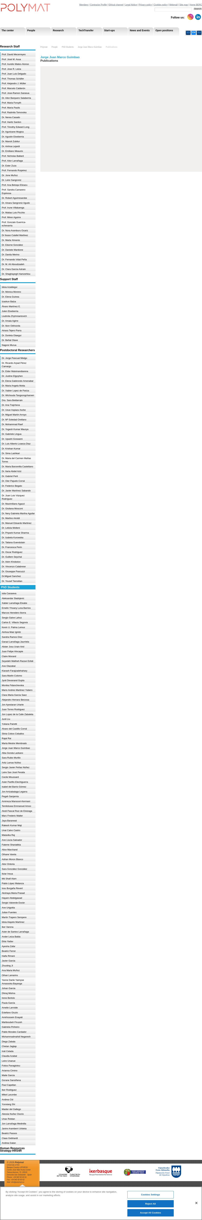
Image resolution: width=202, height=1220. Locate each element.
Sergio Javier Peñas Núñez (16, 767)
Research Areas (10, 38)
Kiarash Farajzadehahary (14, 670)
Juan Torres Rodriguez (13, 709)
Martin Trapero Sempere (14, 917)
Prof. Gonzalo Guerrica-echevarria (14, 224)
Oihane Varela (9, 854)
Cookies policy (161, 5)
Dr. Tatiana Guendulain (13, 542)
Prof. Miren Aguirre (11, 217)
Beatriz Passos (9, 1133)
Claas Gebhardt (10, 1138)
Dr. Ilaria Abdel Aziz (11, 471)
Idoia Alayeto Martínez (13, 922)
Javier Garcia (8, 960)
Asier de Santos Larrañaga (15, 931)
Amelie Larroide (10, 1007)
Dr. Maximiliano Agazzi (13, 503)
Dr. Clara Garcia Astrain (14, 269)
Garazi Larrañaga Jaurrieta (15, 641)
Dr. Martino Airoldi (11, 518)
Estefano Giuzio (10, 1012)
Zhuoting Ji (7, 965)
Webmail (173, 5)
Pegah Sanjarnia (10, 796)
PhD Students (79, 38)
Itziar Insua (7, 873)
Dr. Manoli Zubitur (11, 141)
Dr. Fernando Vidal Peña (14, 259)
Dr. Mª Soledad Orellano (14, 419)
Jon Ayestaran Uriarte (13, 704)
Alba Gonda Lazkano (12, 753)
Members (83, 5)
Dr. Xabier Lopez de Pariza (15, 390)
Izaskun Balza (9, 301)
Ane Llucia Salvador (12, 840)
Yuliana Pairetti (9, 724)
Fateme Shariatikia (11, 844)
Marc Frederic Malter (12, 815)
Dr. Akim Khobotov (11, 561)
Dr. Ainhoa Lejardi (11, 146)
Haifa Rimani (8, 956)
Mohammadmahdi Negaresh (16, 1036)
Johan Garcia (8, 988)
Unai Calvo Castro (11, 830)
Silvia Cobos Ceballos (13, 733)
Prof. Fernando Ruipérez (14, 170)
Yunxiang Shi (8, 1104)
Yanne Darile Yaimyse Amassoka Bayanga (13, 982)
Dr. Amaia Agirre (10, 320)
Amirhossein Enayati (12, 1017)
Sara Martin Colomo (12, 675)
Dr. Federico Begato (12, 486)
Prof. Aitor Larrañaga (12, 160)
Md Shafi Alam (9, 878)
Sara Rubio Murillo (11, 757)
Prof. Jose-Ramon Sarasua (15, 93)
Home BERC (196, 5)
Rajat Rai (6, 738)
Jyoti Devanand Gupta (13, 680)
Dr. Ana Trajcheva (11, 405)
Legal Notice (131, 5)
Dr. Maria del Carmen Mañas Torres (16, 460)
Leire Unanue (8, 1061)
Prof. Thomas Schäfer (13, 78)
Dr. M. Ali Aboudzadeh (13, 264)
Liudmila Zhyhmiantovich (14, 316)
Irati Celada (7, 1051)
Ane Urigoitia (8, 907)
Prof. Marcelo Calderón (13, 88)
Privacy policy (145, 5)
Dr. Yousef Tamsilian (12, 581)
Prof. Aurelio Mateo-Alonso (15, 64)
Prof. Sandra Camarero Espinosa (13, 191)
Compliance (93, 38)
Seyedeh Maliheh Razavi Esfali (17, 661)
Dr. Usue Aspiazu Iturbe (14, 410)
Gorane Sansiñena (11, 1080)
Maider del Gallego (11, 1109)
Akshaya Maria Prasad (13, 893)
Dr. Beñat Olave (10, 340)
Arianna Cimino (9, 1070)
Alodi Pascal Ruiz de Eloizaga (17, 811)
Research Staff (10, 38)
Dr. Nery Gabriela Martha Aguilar (18, 513)
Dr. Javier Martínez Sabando (16, 490)
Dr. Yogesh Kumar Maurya (15, 429)
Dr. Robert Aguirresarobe (14, 198)
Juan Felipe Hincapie (12, 651)
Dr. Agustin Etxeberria (13, 136)
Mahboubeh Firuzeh (12, 1022)
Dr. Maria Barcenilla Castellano (17, 466)
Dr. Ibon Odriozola (11, 325)
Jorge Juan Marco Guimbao (16, 748)
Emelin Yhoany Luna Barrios (16, 608)
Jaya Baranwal (9, 820)
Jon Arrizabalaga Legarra (14, 791)
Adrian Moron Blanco (12, 859)
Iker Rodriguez (9, 1090)
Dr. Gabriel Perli (10, 476)
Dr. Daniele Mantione (12, 249)
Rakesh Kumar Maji (12, 825)
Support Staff (29, 38)
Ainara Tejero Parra (11, 330)
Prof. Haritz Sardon (11, 122)
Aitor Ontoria (8, 864)
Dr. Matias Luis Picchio (13, 212)
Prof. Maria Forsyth (11, 102)
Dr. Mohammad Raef (12, 424)
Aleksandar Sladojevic (13, 598)
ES (188, 32)
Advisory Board (56, 38)
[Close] (196, 1203)
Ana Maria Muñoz (11, 970)
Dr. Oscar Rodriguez (12, 552)
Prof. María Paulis (11, 107)
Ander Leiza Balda (11, 936)
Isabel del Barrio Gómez (14, 786)
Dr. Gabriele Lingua (11, 434)
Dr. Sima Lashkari (11, 453)
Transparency (76, 38)
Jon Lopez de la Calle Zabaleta (17, 714)
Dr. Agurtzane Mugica (13, 131)
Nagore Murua (9, 345)
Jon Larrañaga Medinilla (14, 1123)
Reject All (150, 1203)
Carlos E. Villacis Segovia (15, 622)
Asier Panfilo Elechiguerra (15, 782)
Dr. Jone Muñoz (10, 175)
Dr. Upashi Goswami (12, 439)
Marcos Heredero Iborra (14, 612)
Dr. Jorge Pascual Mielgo (14, 358)
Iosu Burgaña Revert (12, 888)
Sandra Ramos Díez (12, 637)
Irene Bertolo (8, 998)
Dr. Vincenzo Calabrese (14, 566)
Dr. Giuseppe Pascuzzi (13, 571)
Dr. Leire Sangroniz (11, 180)
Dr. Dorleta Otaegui (11, 335)
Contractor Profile (98, 5)
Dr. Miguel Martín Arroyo (14, 414)
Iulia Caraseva (9, 593)
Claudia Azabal (9, 1056)
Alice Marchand (10, 849)
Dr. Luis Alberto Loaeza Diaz (16, 443)
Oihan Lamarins (10, 975)
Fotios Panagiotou (11, 1065)
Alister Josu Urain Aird (13, 646)
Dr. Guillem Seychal (12, 557)
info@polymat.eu (17, 1182)
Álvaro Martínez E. (11, 306)
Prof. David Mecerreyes (14, 54)
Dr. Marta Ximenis (11, 240)
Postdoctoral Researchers (54, 38)
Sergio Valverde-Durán (13, 902)
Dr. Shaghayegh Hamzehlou (16, 274)
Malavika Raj (8, 835)
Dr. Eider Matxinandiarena (15, 371)
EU (199, 32)
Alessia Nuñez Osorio (13, 1114)
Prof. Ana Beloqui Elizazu (14, 185)
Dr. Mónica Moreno (11, 292)
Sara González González (14, 869)
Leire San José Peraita (13, 772)
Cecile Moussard (10, 777)
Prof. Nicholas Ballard (13, 156)
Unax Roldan (8, 1119)
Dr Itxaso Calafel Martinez (15, 235)
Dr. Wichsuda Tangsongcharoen (18, 395)
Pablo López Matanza (13, 883)
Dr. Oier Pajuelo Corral (13, 481)
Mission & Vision (10, 38)
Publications (111, 47)
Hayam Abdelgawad (12, 898)
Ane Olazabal (8, 666)
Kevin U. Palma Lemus (13, 627)
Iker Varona (7, 927)
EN (193, 32)
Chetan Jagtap (9, 1046)
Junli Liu (6, 719)
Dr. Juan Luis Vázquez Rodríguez (13, 497)
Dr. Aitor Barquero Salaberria (16, 98)
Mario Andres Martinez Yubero (17, 690)
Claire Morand (9, 656)
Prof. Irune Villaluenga (13, 207)
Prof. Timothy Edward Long (15, 127)
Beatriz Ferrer (9, 951)
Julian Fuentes (9, 912)
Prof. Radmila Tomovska (14, 112)
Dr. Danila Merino (10, 254)
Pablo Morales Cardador (14, 1032)
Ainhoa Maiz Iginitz (11, 632)
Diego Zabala (8, 1041)
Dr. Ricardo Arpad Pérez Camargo (14, 365)
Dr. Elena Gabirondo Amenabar (18, 381)
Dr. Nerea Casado (11, 117)
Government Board (33, 38)
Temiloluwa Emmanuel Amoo (16, 806)
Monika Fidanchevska (13, 685)
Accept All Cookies (150, 1212)
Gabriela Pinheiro (10, 1027)
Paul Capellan (9, 1085)
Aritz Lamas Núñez (11, 762)
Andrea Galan (9, 1143)
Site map (183, 5)
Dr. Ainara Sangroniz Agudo (16, 203)
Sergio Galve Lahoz (12, 617)
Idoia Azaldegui (9, 287)
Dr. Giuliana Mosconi (12, 508)
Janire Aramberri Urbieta (14, 1128)
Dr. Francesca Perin (12, 547)
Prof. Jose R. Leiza (11, 69)
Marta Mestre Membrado (14, 743)
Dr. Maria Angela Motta (13, 385)
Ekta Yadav (7, 941)
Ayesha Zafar (8, 946)
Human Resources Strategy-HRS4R (124, 38)
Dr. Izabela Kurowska (12, 537)
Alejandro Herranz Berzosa (15, 699)
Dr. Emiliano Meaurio (12, 151)
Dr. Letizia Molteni (11, 528)
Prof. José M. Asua (11, 59)
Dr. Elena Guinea (10, 296)
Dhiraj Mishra (8, 993)
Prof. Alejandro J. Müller (14, 83)
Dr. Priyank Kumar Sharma (15, 532)
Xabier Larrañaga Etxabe (14, 603)
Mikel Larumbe (9, 1094)
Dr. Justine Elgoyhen (12, 376)
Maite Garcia (8, 1075)
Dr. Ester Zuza (9, 165)
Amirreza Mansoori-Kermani (16, 801)
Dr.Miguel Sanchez (11, 576)
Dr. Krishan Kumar (11, 448)
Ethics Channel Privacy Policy (163, 38)
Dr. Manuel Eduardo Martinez (16, 523)
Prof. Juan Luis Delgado (14, 73)
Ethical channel (116, 5)
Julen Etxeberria (10, 311)
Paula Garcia (8, 1003)
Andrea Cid (7, 1099)
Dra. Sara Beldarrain (12, 400)
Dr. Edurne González (12, 245)
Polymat (43, 47)
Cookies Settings (150, 1194)
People (54, 47)
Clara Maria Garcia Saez (14, 695)
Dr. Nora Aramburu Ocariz (15, 230)
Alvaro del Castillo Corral (14, 728)
